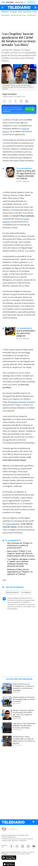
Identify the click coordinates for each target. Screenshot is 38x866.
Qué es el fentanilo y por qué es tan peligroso (25, 333)
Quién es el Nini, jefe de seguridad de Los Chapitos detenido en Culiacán (25, 174)
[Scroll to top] (33, 822)
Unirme (28, 109)
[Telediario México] (19, 7)
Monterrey (9, 2)
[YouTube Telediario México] (33, 846)
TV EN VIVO (32, 2)
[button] (4, 101)
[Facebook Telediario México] (11, 846)
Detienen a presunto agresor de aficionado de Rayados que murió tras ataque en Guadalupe (23, 713)
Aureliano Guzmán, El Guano (22, 402)
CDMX (3, 2)
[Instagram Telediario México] (22, 846)
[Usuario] (35, 7)
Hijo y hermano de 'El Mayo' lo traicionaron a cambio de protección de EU (19, 545)
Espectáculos (27, 12)
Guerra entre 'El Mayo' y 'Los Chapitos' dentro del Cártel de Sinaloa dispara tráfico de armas (20, 553)
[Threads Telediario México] (28, 846)
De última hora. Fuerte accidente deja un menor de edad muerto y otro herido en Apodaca (24, 739)
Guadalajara (18, 2)
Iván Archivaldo (12, 523)
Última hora (5, 12)
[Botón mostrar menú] (3, 7)
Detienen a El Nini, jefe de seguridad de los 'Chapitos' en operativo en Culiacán (20, 572)
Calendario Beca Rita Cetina (18, 15)
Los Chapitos (26, 592)
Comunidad (13, 12)
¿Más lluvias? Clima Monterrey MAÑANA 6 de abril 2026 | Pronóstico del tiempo (24, 725)
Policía (20, 12)
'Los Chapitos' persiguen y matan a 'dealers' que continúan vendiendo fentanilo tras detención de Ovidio (21, 563)
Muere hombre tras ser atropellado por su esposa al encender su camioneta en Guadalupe (23, 687)
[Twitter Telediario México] (17, 846)
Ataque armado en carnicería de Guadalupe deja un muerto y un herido (24, 699)
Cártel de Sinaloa (12, 592)
